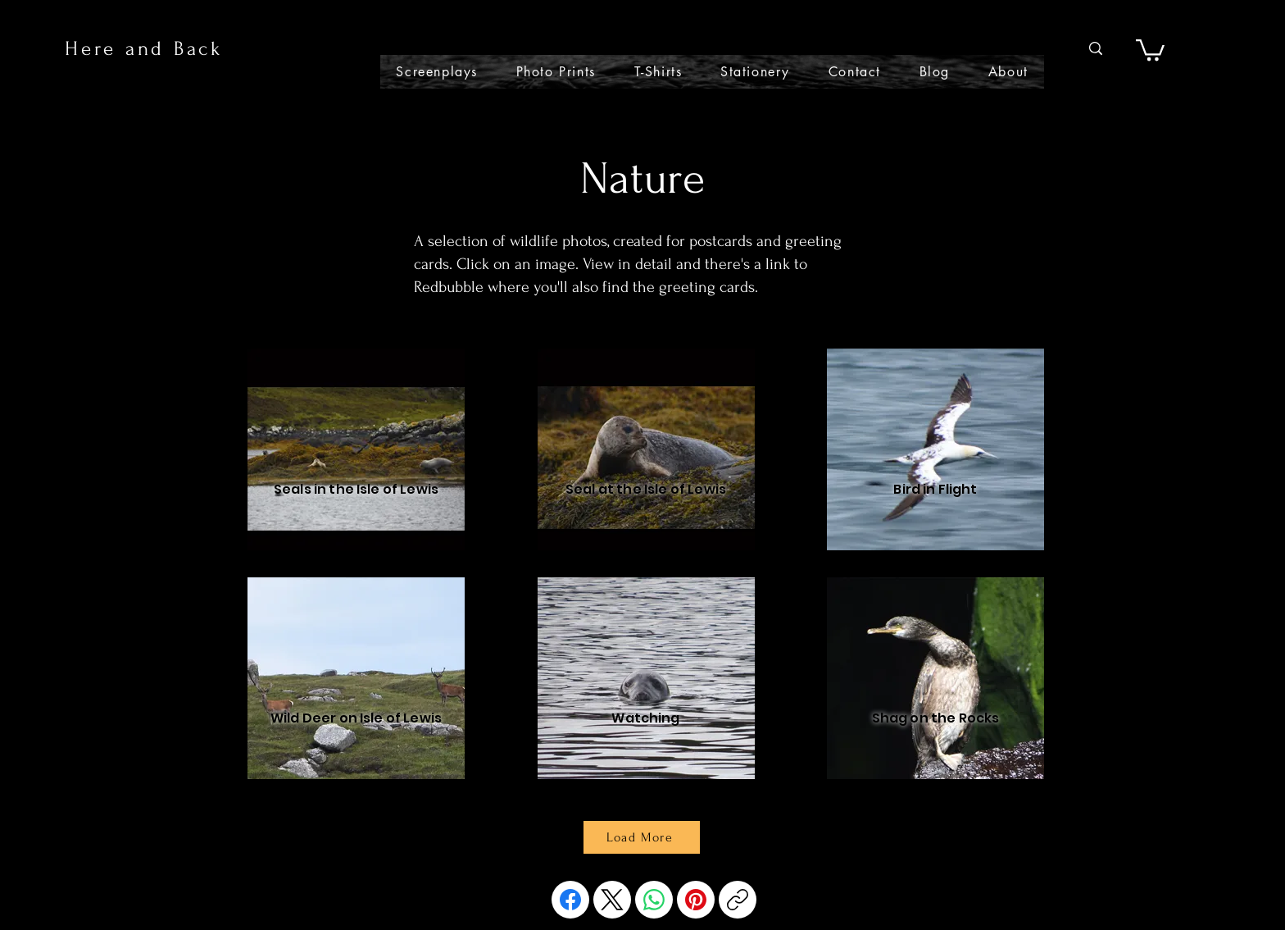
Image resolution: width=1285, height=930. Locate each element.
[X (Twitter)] (612, 900)
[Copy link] (737, 900)
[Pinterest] (696, 900)
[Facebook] (570, 900)
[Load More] (641, 837)
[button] (1150, 49)
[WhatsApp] (654, 900)
